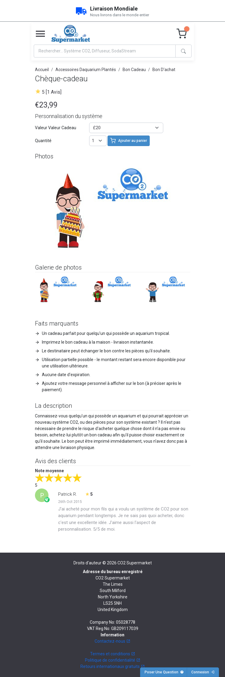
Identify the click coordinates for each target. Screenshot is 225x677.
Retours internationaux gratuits (112, 666)
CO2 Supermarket (134, 562)
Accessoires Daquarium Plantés (85, 69)
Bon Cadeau (134, 69)
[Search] (105, 51)
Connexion (202, 672)
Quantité (43, 140)
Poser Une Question (164, 672)
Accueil (42, 69)
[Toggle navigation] (40, 34)
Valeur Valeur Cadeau (55, 127)
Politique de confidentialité (112, 660)
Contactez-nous (112, 641)
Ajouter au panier (128, 140)
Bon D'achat (163, 69)
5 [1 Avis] (51, 92)
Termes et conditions (112, 653)
